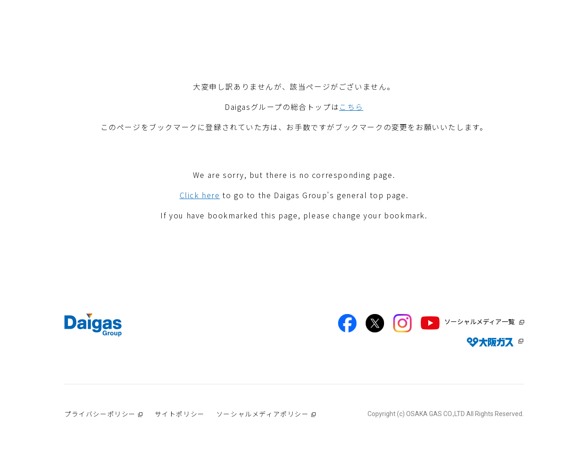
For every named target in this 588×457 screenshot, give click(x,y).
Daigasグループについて (186, 33)
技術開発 (357, 33)
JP (535, 13)
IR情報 (462, 33)
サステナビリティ (412, 33)
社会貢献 (316, 33)
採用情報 (500, 33)
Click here (200, 194)
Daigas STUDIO (264, 33)
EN (509, 13)
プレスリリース (550, 33)
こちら (351, 106)
